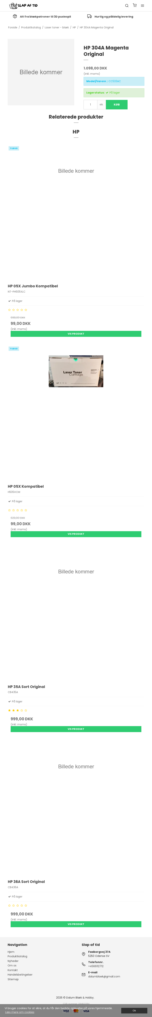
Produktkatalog (17, 956)
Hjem (11, 952)
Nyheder (13, 961)
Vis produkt (76, 333)
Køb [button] (117, 104)
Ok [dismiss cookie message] (134, 1010)
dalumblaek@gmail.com (104, 976)
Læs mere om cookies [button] (19, 1012)
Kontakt (13, 970)
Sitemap (13, 979)
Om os (12, 965)
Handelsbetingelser (20, 974)
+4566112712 (96, 966)
